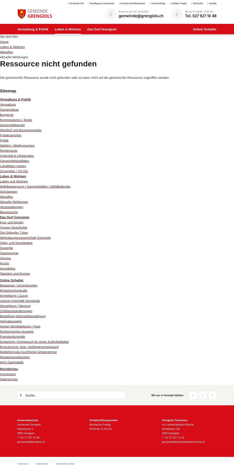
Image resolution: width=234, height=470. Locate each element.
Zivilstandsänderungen (16, 311)
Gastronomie (9, 253)
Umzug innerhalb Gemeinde (20, 301)
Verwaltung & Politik (15, 99)
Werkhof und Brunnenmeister (21, 130)
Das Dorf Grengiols (14, 217)
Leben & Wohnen (12, 47)
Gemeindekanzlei (12, 125)
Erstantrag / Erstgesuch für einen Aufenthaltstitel (34, 342)
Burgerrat (6, 115)
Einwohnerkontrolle (13, 290)
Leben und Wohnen (14, 181)
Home (4, 42)
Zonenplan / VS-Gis (14, 171)
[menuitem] (73, 3)
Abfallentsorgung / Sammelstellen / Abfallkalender (35, 186)
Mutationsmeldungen (15, 357)
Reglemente (8, 150)
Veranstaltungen (11, 207)
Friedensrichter (10, 135)
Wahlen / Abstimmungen (17, 145)
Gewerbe (6, 248)
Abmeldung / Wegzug (15, 306)
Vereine (5, 258)
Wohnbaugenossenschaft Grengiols (25, 237)
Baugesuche (9, 212)
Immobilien (8, 268)
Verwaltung (8, 104)
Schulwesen (8, 191)
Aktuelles (6, 52)
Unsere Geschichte (13, 227)
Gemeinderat (9, 109)
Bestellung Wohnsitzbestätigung (23, 316)
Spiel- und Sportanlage (16, 243)
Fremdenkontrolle (12, 336)
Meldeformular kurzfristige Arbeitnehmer (28, 352)
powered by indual (65, 463)
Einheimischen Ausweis (17, 331)
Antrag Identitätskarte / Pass (20, 326)
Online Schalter (12, 280)
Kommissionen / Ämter (16, 120)
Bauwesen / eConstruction (18, 285)
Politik (4, 140)
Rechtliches (9, 369)
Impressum (8, 374)
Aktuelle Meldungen (14, 202)
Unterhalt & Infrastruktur (17, 156)
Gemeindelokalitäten (14, 161)
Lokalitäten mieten (13, 166)
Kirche (4, 263)
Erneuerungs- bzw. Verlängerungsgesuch (29, 347)
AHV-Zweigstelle (12, 362)
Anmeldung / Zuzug (14, 295)
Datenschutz (9, 379)
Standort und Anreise (15, 273)
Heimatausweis (11, 321)
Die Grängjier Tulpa (14, 232)
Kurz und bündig (11, 222)
